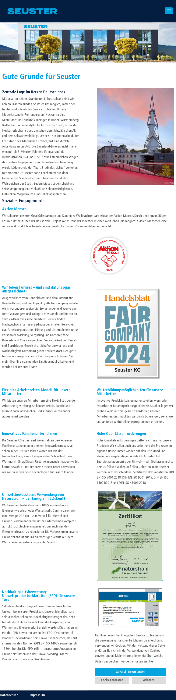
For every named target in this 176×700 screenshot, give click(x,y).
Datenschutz (9, 695)
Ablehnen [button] (148, 680)
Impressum (37, 695)
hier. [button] (151, 661)
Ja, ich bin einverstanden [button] (130, 672)
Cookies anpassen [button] (112, 680)
